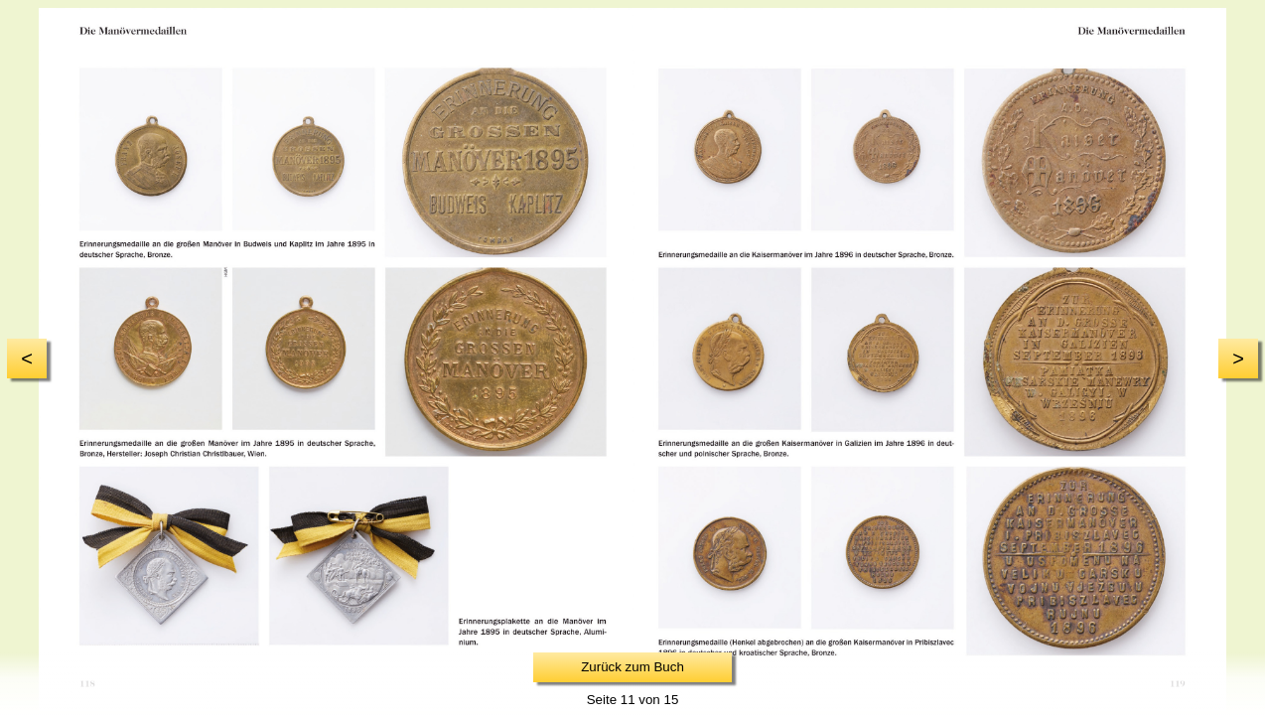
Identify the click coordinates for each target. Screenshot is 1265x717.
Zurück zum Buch (632, 666)
